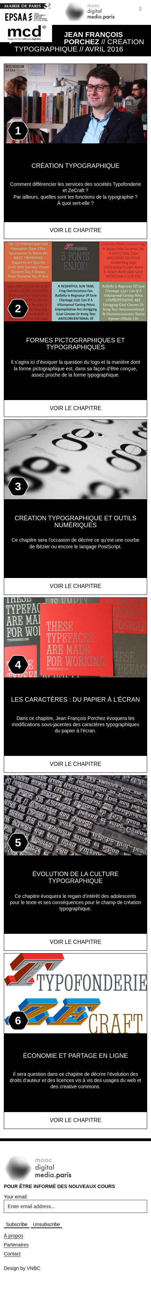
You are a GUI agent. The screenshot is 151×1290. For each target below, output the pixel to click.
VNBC (33, 1268)
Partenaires (16, 1245)
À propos (13, 1236)
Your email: (16, 1196)
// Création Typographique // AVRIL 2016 (79, 41)
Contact (12, 1253)
